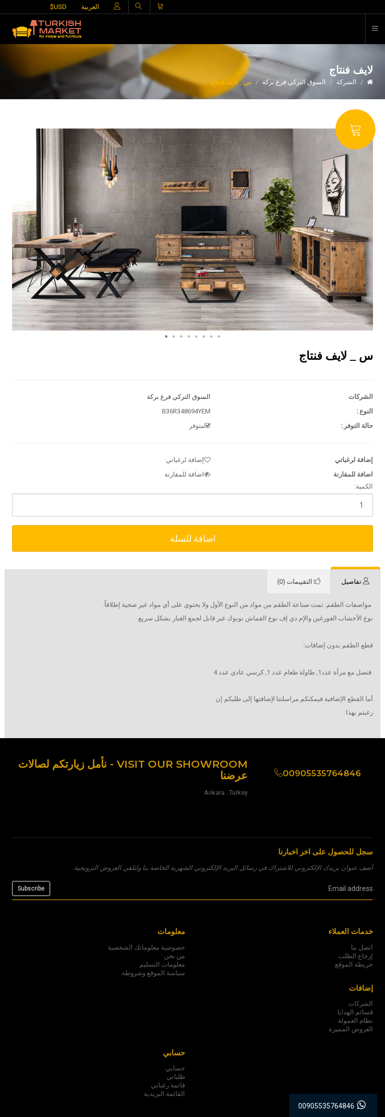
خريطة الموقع (354, 964)
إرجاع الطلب (355, 956)
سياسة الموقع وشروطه (153, 973)
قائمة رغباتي (168, 1085)
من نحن (174, 956)
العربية (90, 7)
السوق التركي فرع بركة (294, 82)
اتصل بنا (362, 947)
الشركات (360, 1003)
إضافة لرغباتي (188, 460)
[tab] (355, 581)
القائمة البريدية (164, 1093)
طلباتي (175, 1076)
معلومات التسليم (162, 964)
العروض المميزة (351, 1029)
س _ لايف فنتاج (231, 82)
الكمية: (363, 486)
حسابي (175, 1068)
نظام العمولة (355, 1020)
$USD (58, 7)
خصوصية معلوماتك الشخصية (146, 947)
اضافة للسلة (193, 538)
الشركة (346, 82)
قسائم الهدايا (355, 1012)
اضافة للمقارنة (187, 474)
